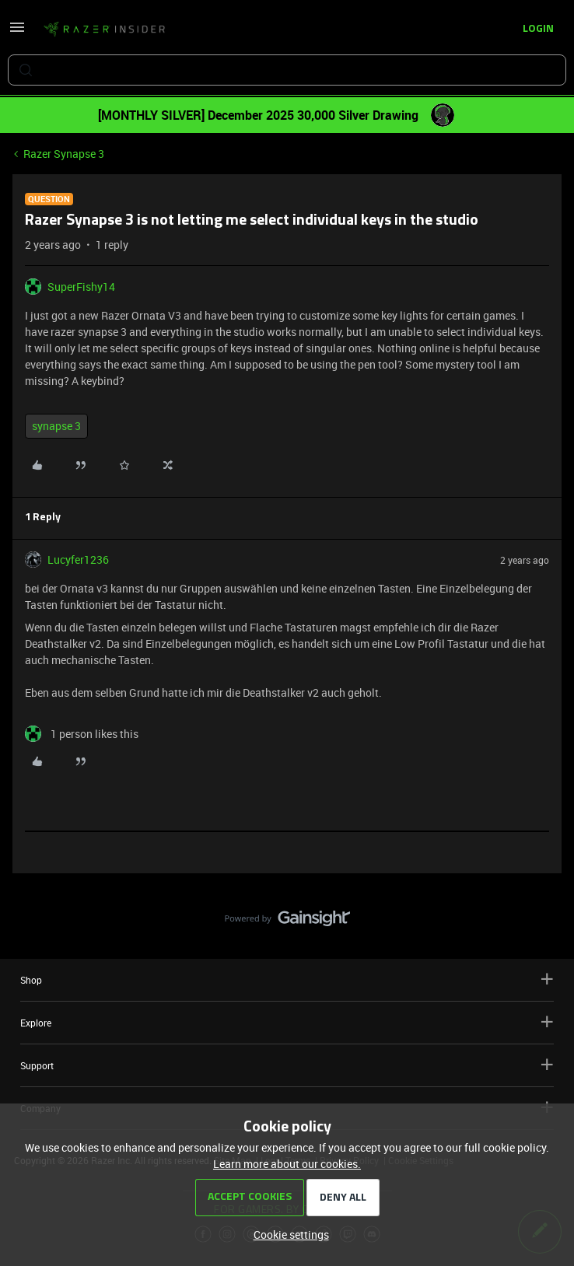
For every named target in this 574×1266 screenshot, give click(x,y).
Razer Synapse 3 (63, 153)
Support (287, 1065)
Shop (287, 979)
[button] (17, 32)
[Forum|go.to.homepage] (104, 29)
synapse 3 (56, 425)
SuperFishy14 (81, 286)
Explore (287, 1022)
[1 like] (81, 734)
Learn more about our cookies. (287, 1163)
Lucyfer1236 (78, 559)
